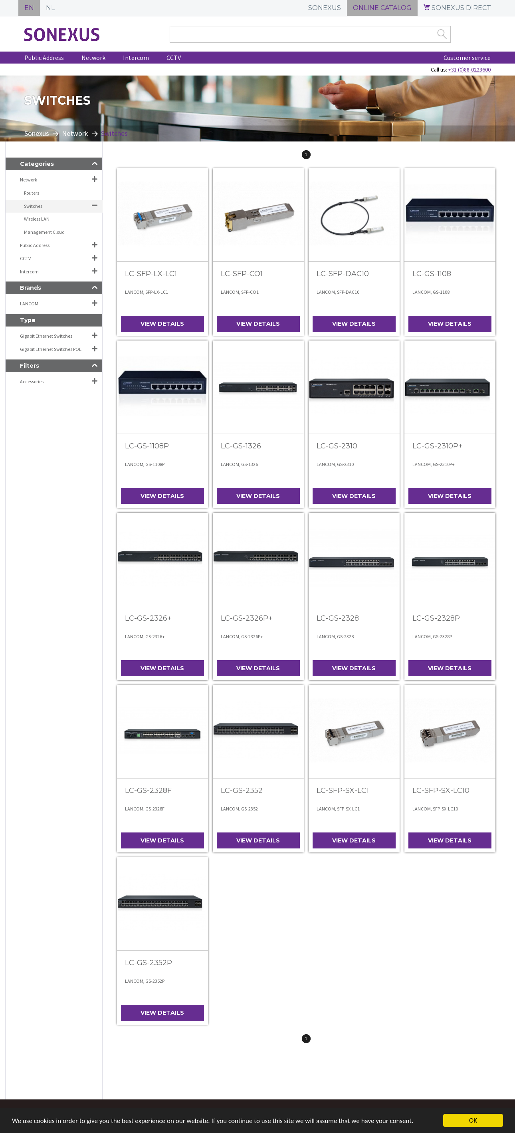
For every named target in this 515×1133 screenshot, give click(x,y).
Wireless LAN (37, 219)
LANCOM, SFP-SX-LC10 (435, 809)
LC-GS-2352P (148, 962)
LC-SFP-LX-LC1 (151, 273)
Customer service (467, 58)
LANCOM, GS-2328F (144, 809)
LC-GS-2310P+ (437, 446)
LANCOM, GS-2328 (335, 636)
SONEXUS (324, 8)
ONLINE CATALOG (382, 8)
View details (162, 323)
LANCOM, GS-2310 (335, 464)
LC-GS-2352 (242, 790)
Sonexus (36, 133)
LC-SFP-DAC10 (343, 273)
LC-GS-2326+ (148, 618)
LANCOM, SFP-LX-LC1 (146, 292)
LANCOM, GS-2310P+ (433, 464)
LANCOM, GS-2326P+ (242, 636)
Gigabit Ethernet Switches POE (50, 349)
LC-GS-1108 (431, 273)
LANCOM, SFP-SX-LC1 (338, 809)
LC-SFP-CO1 (242, 273)
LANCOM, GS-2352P (144, 981)
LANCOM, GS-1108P (144, 464)
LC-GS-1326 (241, 446)
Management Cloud (44, 232)
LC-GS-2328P (436, 618)
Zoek (442, 34)
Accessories (32, 381)
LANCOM (29, 304)
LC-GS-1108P (147, 446)
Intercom (136, 58)
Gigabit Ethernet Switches (46, 336)
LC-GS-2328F (148, 790)
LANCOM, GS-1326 (239, 464)
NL (50, 8)
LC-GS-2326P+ (247, 618)
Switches (33, 206)
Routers (31, 193)
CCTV (173, 58)
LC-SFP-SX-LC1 (343, 790)
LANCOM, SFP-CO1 (240, 292)
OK (473, 1120)
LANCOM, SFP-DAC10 (338, 292)
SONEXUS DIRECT (457, 8)
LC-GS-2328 (338, 618)
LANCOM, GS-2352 (239, 809)
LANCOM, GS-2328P (432, 636)
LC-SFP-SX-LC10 (440, 790)
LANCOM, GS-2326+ (145, 636)
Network (93, 58)
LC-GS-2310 (337, 446)
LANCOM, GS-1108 (431, 292)
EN (29, 8)
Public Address (44, 58)
